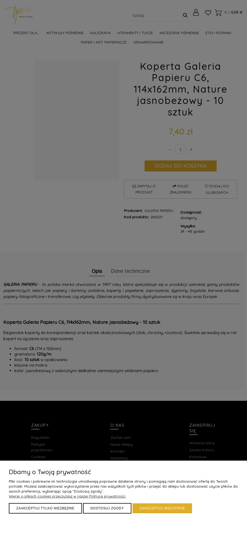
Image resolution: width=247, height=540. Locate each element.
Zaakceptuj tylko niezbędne (45, 508)
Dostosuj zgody (107, 508)
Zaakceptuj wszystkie (162, 508)
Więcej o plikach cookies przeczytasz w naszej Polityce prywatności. (67, 496)
